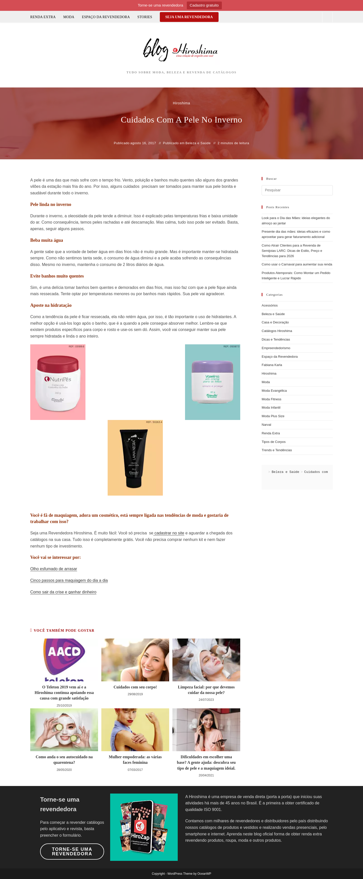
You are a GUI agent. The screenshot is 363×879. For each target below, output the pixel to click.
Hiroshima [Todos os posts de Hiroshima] (181, 103)
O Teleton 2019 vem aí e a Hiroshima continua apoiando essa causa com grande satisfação (64, 693)
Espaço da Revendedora (280, 356)
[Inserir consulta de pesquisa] (297, 190)
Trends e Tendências (277, 450)
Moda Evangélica (274, 390)
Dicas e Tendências (276, 339)
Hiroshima (269, 373)
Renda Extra (271, 433)
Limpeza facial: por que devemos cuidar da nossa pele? (206, 690)
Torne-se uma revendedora (72, 851)
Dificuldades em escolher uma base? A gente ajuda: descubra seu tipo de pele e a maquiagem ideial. (206, 762)
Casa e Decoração (275, 322)
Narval (266, 425)
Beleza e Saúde (198, 143)
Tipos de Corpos (274, 442)
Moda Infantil (271, 407)
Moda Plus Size (273, 416)
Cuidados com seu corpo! (135, 687)
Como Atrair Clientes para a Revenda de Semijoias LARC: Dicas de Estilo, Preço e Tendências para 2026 (292, 251)
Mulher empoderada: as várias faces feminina (135, 760)
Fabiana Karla (272, 365)
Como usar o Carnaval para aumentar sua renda (297, 264)
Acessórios (270, 305)
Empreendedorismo (276, 348)
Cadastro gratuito (204, 5)
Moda (266, 382)
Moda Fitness (271, 399)
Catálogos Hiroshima (277, 331)
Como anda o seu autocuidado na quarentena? (64, 760)
